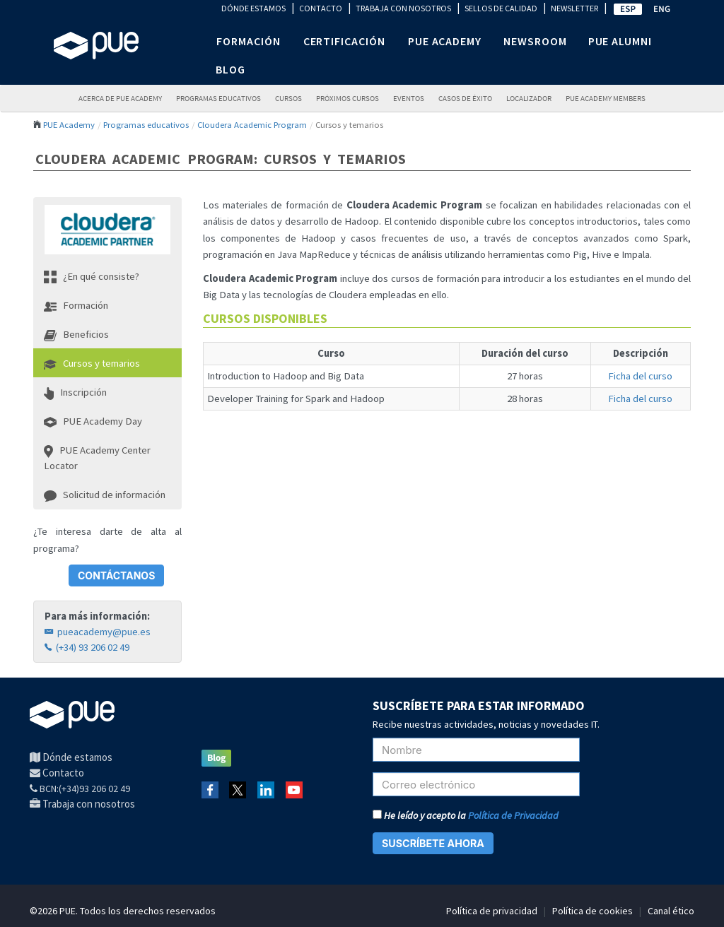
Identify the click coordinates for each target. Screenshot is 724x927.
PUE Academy (69, 124)
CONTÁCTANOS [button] (116, 575)
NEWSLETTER (574, 8)
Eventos (408, 98)
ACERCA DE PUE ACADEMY (120, 98)
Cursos (288, 98)
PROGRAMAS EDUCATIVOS (218, 98)
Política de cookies (592, 910)
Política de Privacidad (513, 815)
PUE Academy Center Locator (97, 458)
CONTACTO (320, 8)
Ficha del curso (640, 376)
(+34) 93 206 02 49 (87, 647)
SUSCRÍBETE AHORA (433, 843)
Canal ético (671, 910)
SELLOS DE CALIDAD (501, 8)
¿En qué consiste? (91, 276)
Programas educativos (146, 124)
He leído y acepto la (466, 815)
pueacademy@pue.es (98, 631)
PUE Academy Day (93, 421)
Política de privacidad (491, 910)
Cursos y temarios (92, 363)
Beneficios (76, 334)
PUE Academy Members (606, 98)
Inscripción (75, 392)
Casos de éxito (465, 98)
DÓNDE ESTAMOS (253, 8)
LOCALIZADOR (528, 98)
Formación (76, 305)
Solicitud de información (104, 494)
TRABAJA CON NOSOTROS (403, 8)
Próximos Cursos (347, 98)
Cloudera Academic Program (252, 124)
